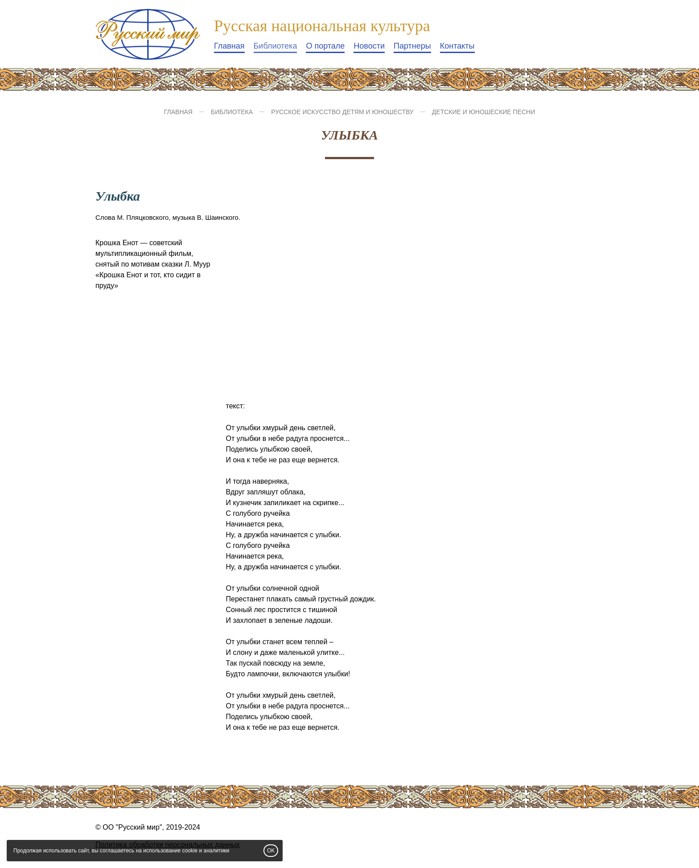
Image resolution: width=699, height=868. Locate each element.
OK (271, 850)
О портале (325, 45)
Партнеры (412, 45)
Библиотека (275, 45)
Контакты (457, 45)
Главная (229, 45)
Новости (369, 45)
